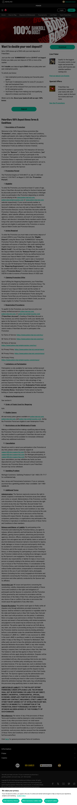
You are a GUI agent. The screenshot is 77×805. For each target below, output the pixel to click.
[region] (38, 796)
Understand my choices (10, 801)
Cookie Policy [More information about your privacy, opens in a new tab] (21, 796)
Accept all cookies (51, 801)
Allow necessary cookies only (32, 801)
